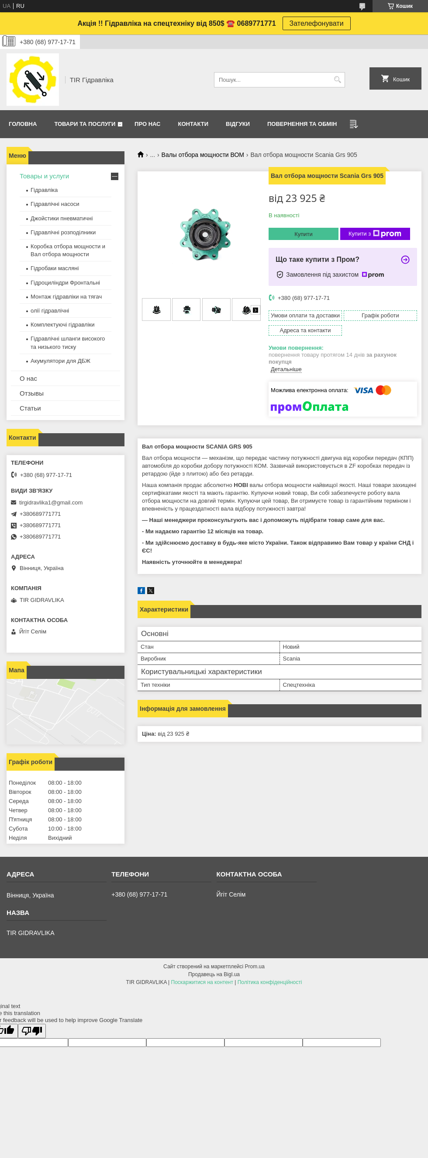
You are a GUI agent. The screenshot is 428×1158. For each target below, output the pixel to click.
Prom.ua (255, 966)
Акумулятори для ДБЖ (60, 361)
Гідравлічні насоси (55, 204)
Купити (303, 234)
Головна (23, 124)
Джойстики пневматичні (62, 218)
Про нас (147, 124)
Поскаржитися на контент (202, 982)
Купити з (375, 234)
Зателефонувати (317, 23)
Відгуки (238, 124)
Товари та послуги (84, 124)
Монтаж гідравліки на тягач (66, 296)
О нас (28, 378)
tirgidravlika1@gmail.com (51, 502)
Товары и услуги (44, 176)
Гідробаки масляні (55, 268)
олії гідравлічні (50, 310)
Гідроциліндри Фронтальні (65, 282)
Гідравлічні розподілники (63, 232)
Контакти (193, 124)
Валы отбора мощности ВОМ (203, 154)
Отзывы (32, 393)
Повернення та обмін (302, 124)
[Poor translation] (32, 1031)
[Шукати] (337, 79)
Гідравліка (44, 190)
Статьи (30, 408)
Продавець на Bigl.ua (214, 974)
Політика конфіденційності (270, 982)
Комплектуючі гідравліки (62, 324)
